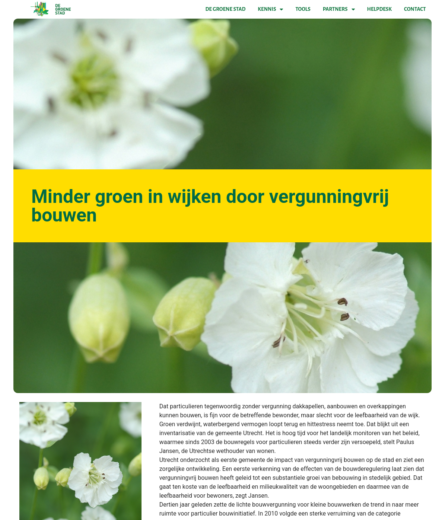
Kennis (270, 9)
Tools (302, 9)
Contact (415, 9)
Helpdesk (379, 9)
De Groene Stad (226, 9)
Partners (339, 9)
